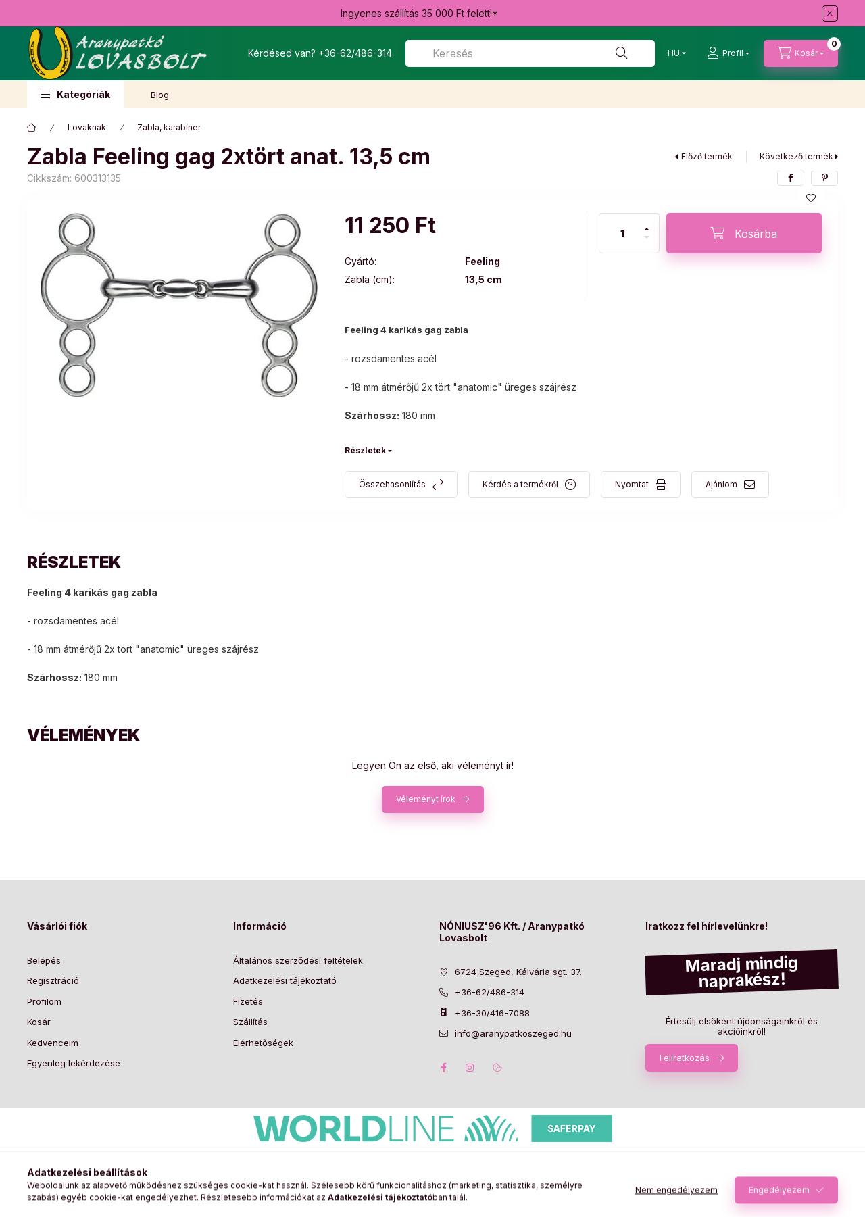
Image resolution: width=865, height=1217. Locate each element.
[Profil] (728, 53)
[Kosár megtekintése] (801, 53)
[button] (75, 94)
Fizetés (248, 1001)
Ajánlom (721, 484)
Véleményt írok (425, 799)
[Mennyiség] (622, 233)
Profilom (44, 1001)
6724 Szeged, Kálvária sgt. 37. (518, 971)
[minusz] (646, 243)
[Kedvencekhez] (810, 198)
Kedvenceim (52, 1042)
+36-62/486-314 (355, 53)
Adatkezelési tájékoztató (285, 980)
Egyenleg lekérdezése (73, 1063)
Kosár (39, 1021)
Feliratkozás (685, 1057)
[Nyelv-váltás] (674, 53)
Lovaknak (87, 127)
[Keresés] (621, 53)
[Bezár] (830, 13)
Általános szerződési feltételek (298, 960)
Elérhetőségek (263, 1042)
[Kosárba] (744, 233)
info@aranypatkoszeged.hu (513, 1033)
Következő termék (796, 156)
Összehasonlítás (392, 484)
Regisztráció (53, 980)
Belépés (44, 960)
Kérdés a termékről (520, 484)
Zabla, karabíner (169, 127)
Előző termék (707, 156)
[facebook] (790, 178)
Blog (160, 94)
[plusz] (646, 223)
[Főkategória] (31, 128)
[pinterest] (824, 178)
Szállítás (250, 1021)
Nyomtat (632, 484)
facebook (443, 1067)
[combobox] (530, 53)
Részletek (365, 450)
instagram (470, 1067)
